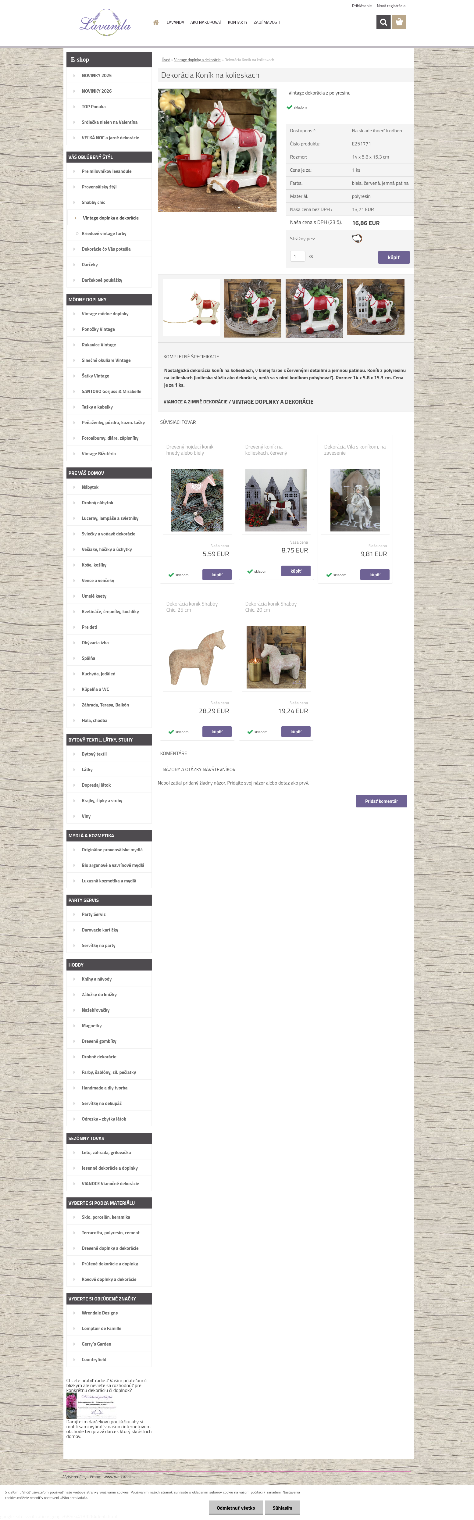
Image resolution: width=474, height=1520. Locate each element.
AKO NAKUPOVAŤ (206, 22)
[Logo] (105, 22)
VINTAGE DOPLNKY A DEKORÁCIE (273, 401)
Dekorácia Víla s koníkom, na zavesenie (355, 450)
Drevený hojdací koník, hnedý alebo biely (190, 450)
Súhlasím (282, 1507)
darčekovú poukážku (109, 1421)
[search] (383, 22)
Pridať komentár (381, 801)
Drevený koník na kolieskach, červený (266, 450)
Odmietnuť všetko (236, 1507)
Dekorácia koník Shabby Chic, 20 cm (271, 607)
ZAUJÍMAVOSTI (267, 22)
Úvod (166, 60)
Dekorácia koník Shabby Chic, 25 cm (192, 607)
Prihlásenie (362, 5)
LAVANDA (175, 22)
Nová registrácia (391, 5)
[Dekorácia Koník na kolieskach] (217, 91)
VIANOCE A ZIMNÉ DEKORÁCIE (196, 401)
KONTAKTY (238, 22)
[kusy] (297, 256)
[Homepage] (155, 22)
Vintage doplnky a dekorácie (197, 60)
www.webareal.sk (120, 1476)
